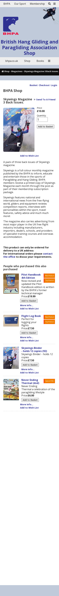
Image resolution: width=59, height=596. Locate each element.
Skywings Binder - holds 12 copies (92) (34, 349)
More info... (26, 305)
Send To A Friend (45, 99)
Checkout (44, 85)
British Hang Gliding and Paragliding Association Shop (29, 47)
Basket (34, 85)
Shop (7, 71)
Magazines (16, 71)
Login (54, 85)
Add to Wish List (29, 155)
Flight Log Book (31, 316)
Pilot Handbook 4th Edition (31, 276)
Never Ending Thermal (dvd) (30, 381)
